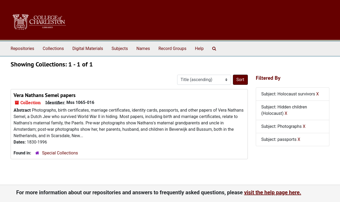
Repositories (22, 48)
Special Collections (60, 152)
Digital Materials (87, 48)
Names (143, 48)
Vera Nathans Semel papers (44, 95)
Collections (53, 48)
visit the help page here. (272, 192)
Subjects (120, 48)
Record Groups (172, 48)
